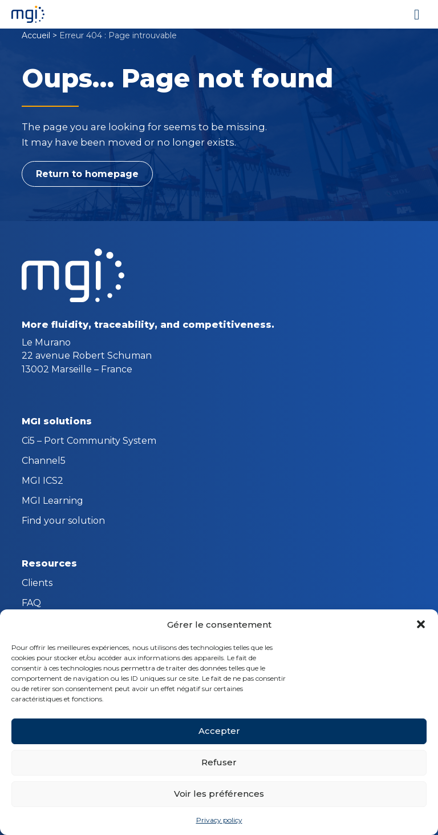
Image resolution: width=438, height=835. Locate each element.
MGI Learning (52, 501)
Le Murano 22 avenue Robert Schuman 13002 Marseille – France (87, 355)
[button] (421, 624)
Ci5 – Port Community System (89, 441)
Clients (37, 583)
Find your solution (63, 521)
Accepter (219, 730)
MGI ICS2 (42, 481)
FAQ (31, 603)
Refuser (219, 762)
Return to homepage (87, 173)
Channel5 (44, 461)
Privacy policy (219, 820)
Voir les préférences (219, 793)
